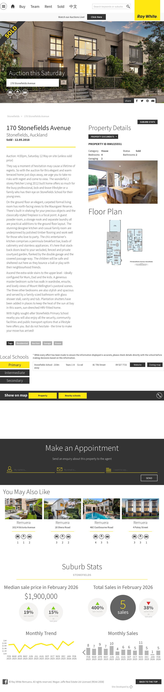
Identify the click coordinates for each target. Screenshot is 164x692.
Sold (60, 6)
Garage (47, 343)
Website (137, 364)
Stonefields (13, 116)
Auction (36, 343)
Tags (10, 343)
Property (42, 395)
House (58, 343)
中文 (73, 6)
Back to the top (149, 681)
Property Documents (102, 136)
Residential (22, 343)
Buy (22, 6)
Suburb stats (147, 121)
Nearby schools (72, 395)
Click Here (96, 17)
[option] (82, 77)
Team (34, 6)
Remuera (23, 522)
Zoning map (155, 364)
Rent (48, 6)
